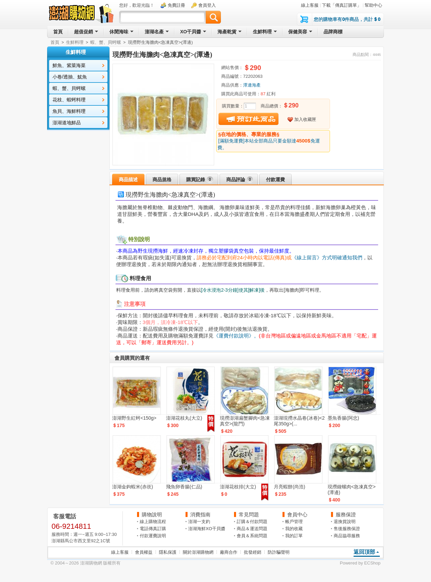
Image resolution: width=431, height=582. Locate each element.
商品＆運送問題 (252, 528)
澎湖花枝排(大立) (238, 486)
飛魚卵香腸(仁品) (184, 486)
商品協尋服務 (347, 535)
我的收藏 (294, 528)
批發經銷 (252, 552)
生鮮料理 (75, 42)
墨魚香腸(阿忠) (343, 418)
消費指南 (200, 514)
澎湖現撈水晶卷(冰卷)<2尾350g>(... (299, 420)
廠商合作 (228, 552)
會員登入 (207, 5)
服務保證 (346, 514)
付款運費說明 (153, 535)
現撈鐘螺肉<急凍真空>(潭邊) (351, 489)
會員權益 (144, 552)
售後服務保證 (347, 528)
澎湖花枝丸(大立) (184, 418)
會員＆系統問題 (252, 535)
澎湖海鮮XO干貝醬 (206, 528)
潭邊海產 (252, 85)
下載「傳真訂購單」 (341, 5)
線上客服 (310, 5)
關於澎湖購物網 (198, 552)
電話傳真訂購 (153, 528)
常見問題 (249, 514)
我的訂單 (294, 535)
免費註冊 (176, 5)
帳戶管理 (294, 521)
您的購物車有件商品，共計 (347, 19)
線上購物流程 (153, 521)
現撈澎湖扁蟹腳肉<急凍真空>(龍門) (245, 420)
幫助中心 (373, 5)
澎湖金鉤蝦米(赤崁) (132, 486)
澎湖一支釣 (199, 521)
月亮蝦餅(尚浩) (289, 486)
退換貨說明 (345, 521)
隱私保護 (167, 552)
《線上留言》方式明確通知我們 (327, 257)
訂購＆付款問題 (252, 521)
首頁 (55, 42)
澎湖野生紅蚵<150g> (134, 418)
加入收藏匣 (305, 119)
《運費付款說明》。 (236, 335)
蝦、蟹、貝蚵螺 (105, 42)
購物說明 (152, 514)
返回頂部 (364, 552)
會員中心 (297, 514)
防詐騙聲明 (279, 552)
